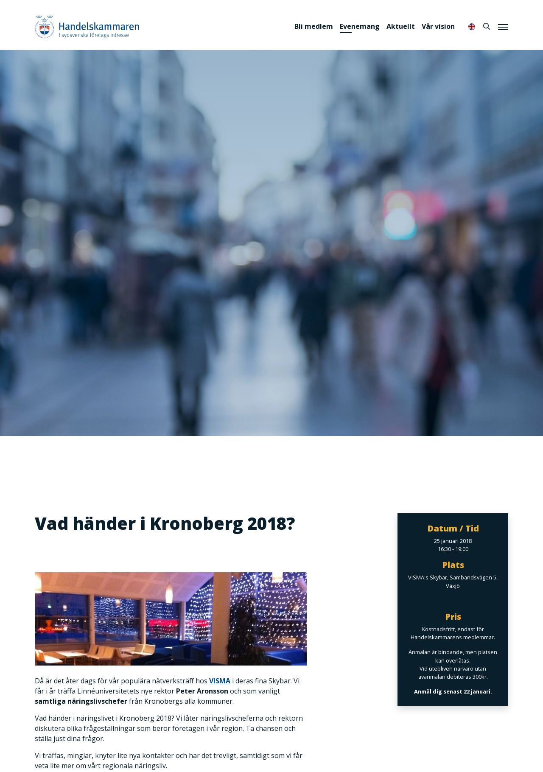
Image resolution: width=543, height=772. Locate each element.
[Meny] (503, 26)
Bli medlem (313, 26)
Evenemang (360, 26)
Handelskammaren (87, 26)
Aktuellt (400, 26)
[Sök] (486, 26)
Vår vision (438, 26)
